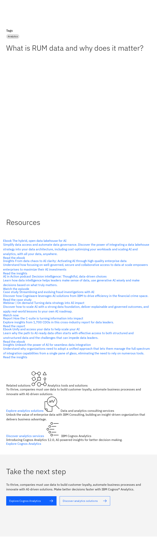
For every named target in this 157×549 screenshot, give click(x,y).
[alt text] (77, 249)
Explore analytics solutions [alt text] (25, 411)
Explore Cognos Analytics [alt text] (23, 444)
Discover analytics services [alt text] (25, 436)
